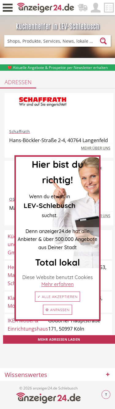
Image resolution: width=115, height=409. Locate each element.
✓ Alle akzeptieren (57, 296)
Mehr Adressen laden (59, 339)
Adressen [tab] (18, 82)
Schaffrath (19, 131)
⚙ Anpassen (57, 309)
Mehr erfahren (57, 284)
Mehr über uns (95, 148)
